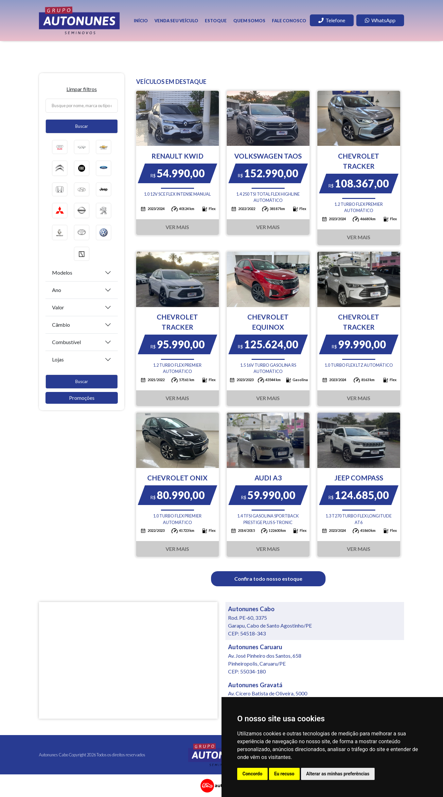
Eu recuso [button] (284, 773)
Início (141, 20)
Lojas (58, 359)
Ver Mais (177, 227)
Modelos (62, 272)
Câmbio (61, 324)
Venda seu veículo (176, 20)
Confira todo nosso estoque (268, 578)
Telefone (331, 20)
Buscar (81, 126)
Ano (56, 290)
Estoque (216, 20)
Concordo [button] (252, 773)
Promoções (82, 398)
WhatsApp (380, 20)
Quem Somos (249, 20)
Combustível (66, 342)
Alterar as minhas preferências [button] (337, 773)
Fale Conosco (289, 20)
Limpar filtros (81, 89)
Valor (58, 307)
